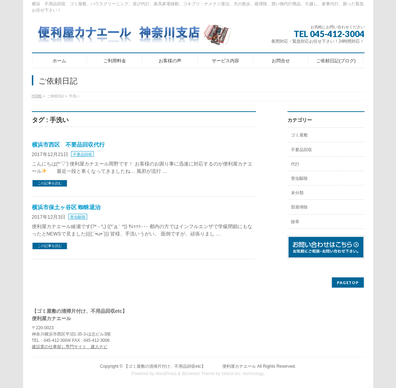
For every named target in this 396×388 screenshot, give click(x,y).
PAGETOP (348, 282)
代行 (295, 164)
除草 (295, 221)
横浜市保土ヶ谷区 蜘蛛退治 (66, 207)
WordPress (166, 373)
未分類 (297, 192)
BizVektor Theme (198, 373)
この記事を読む (49, 183)
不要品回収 (82, 154)
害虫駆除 (77, 217)
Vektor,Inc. (232, 373)
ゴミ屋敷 (299, 135)
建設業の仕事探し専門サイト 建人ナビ (69, 346)
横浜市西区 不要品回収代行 (68, 145)
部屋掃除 (299, 207)
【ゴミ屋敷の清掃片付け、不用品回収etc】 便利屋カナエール (190, 366)
